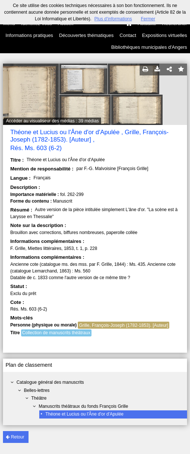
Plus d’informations (113, 18)
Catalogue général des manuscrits (50, 382)
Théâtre (38, 398)
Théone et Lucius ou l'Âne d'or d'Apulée (85, 414)
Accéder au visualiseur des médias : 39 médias (52, 120)
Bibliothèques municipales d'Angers (149, 47)
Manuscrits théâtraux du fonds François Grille (83, 406)
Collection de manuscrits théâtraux (56, 332)
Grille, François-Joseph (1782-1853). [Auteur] (123, 325)
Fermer (148, 18)
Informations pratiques (29, 35)
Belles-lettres (36, 390)
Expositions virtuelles (164, 35)
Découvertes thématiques (86, 35)
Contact (128, 35)
